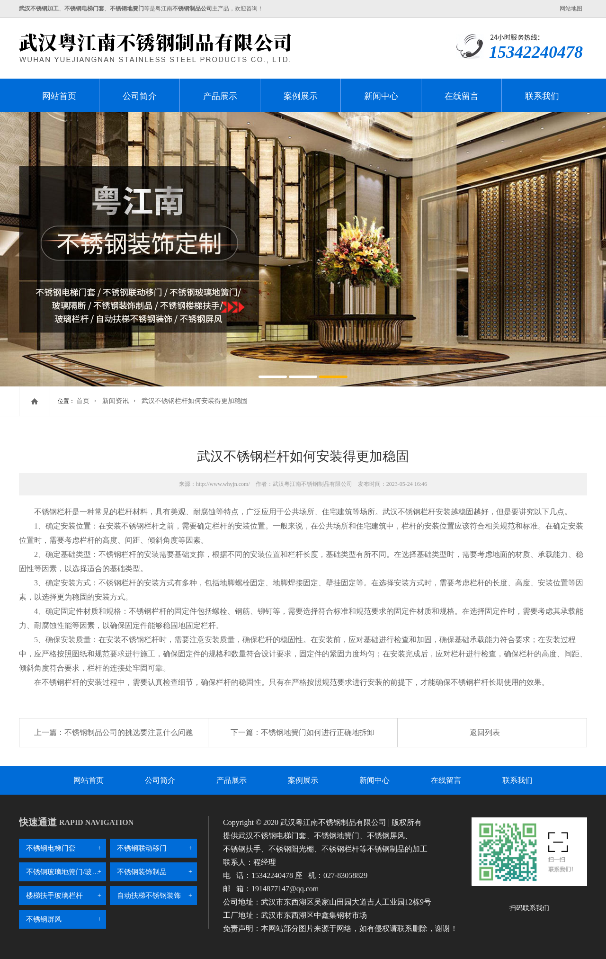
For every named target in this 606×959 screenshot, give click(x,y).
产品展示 (220, 96)
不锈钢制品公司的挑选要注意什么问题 (128, 732)
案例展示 (301, 96)
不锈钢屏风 (44, 919)
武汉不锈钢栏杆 (409, 512)
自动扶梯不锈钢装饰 (149, 895)
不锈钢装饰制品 (142, 872)
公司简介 (140, 96)
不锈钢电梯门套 (51, 848)
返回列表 (485, 732)
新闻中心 (381, 96)
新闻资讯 (115, 400)
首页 (82, 400)
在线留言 (462, 96)
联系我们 (542, 96)
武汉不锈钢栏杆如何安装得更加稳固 (195, 400)
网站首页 (59, 96)
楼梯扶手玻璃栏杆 (54, 895)
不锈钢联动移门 (142, 848)
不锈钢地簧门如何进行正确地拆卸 (317, 732)
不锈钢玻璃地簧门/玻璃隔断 (66, 872)
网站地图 (571, 8)
